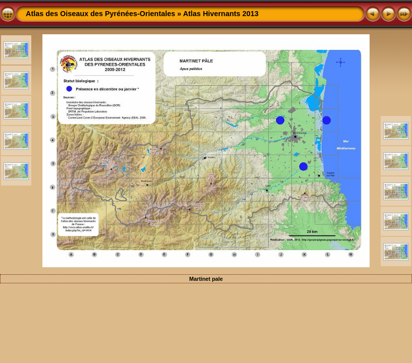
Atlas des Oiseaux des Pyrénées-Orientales (100, 14)
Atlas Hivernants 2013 (221, 14)
